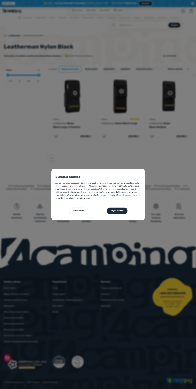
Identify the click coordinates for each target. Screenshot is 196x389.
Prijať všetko (117, 210)
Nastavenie (78, 210)
